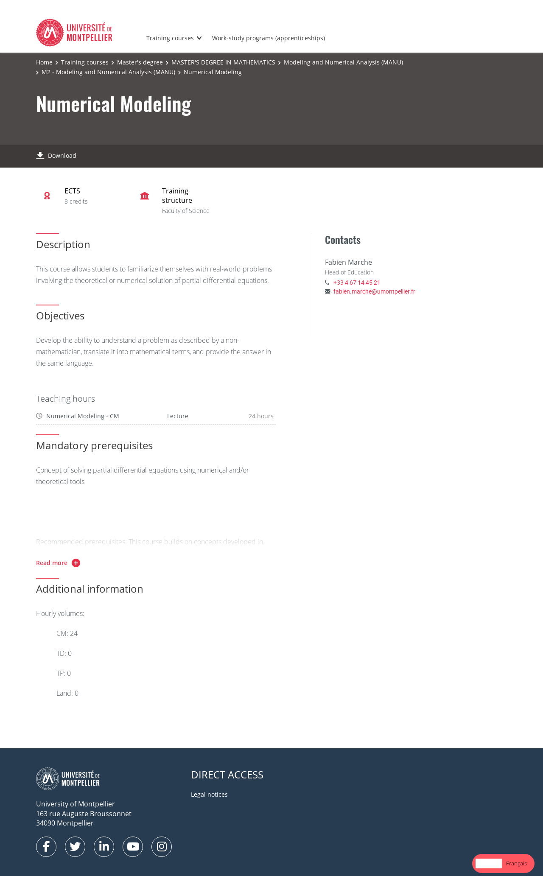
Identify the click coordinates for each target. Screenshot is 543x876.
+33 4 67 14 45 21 (357, 282)
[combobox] (489, 863)
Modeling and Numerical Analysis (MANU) (343, 62)
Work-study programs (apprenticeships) (268, 38)
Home (44, 62)
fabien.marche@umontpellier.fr (374, 291)
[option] (516, 863)
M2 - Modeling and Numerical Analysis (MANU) (108, 72)
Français (516, 863)
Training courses (170, 38)
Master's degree (140, 62)
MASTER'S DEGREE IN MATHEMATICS (223, 62)
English (489, 863)
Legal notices (209, 794)
